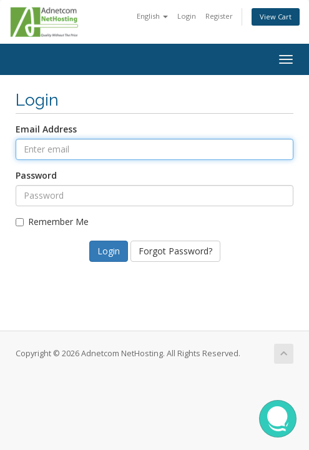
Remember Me (52, 222)
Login (186, 16)
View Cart (276, 16)
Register (219, 16)
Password (36, 175)
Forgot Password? (175, 251)
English (152, 16)
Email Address (46, 129)
